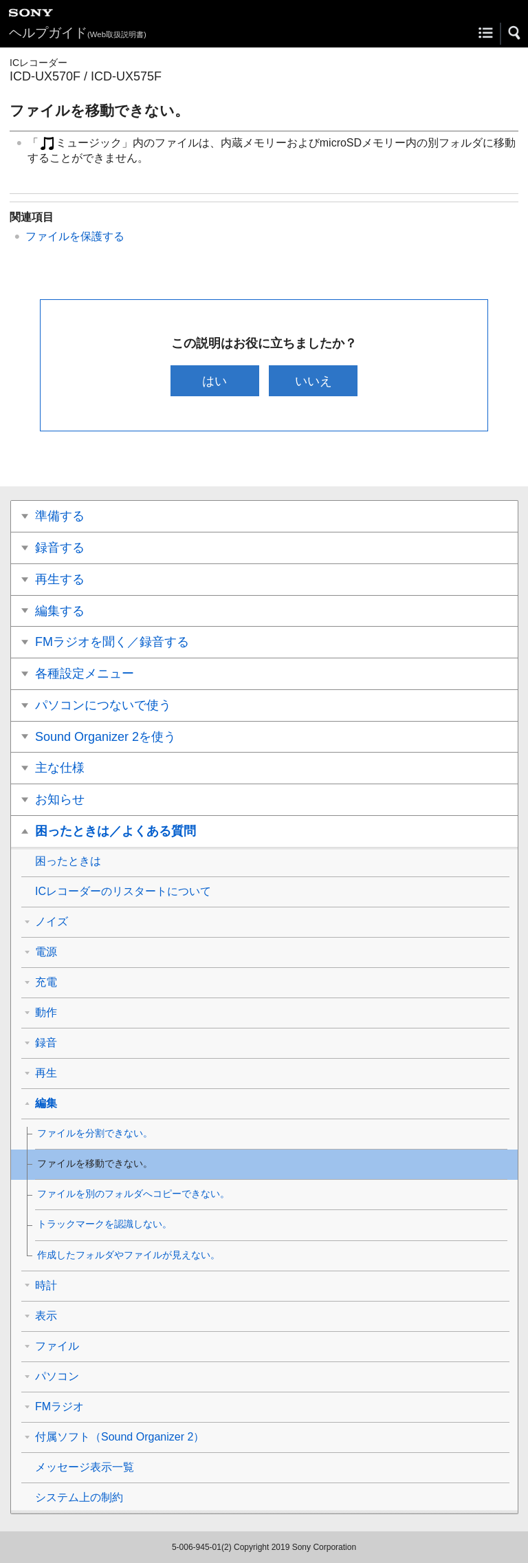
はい (214, 381)
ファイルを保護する (74, 236)
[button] (515, 33)
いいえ (313, 381)
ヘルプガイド (77, 32)
